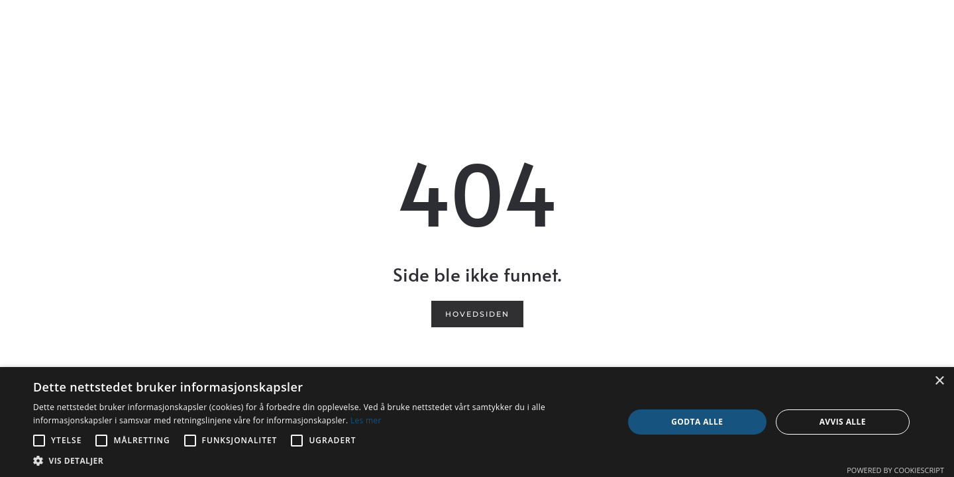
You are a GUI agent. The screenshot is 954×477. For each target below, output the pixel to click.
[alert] (477, 422)
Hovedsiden (477, 314)
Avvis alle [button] (843, 421)
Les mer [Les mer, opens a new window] (366, 420)
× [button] (939, 381)
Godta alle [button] (697, 421)
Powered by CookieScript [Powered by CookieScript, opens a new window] (895, 470)
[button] (319, 461)
